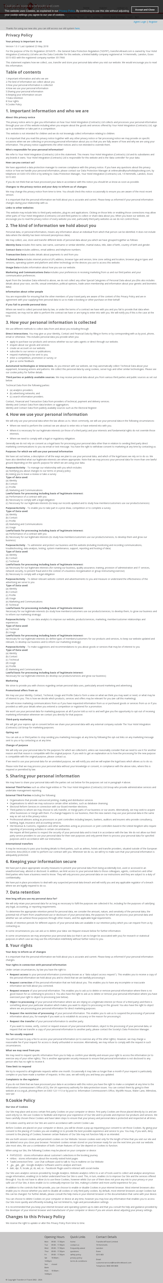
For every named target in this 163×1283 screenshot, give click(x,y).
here (77, 28)
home (72, 1241)
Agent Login (140, 21)
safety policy (75, 1254)
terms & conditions (78, 1261)
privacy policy (76, 1258)
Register (153, 21)
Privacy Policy (67, 11)
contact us (74, 1245)
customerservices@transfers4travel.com (113, 1262)
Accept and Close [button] (145, 9)
